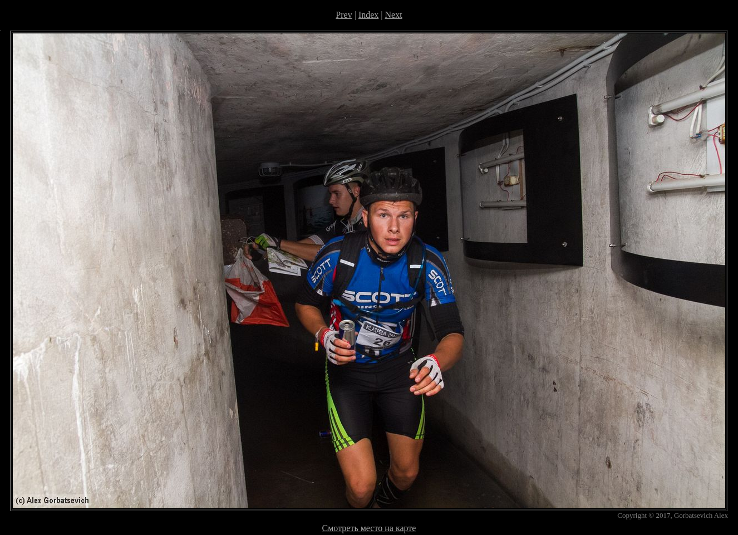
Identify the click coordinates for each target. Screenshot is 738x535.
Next (393, 14)
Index (368, 14)
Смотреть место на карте (369, 528)
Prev (344, 14)
